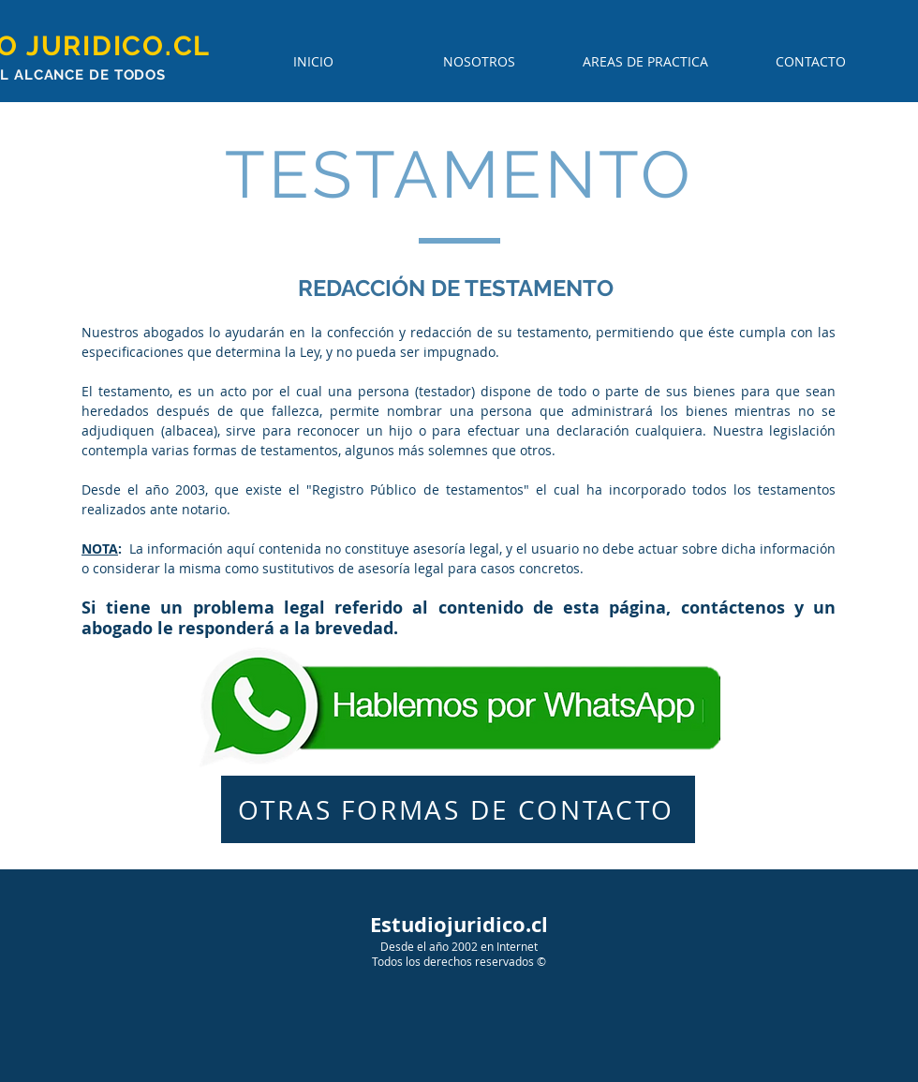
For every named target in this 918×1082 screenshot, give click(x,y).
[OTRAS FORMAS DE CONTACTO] (458, 809)
